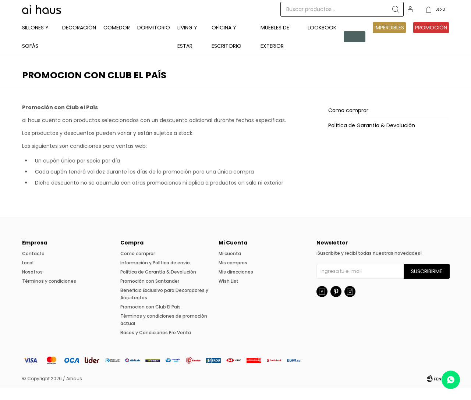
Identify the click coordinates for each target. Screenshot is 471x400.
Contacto (33, 265)
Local (27, 275)
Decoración (79, 39)
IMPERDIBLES (389, 39)
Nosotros (32, 284)
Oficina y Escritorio (226, 49)
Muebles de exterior (275, 49)
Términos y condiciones (49, 293)
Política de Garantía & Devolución (371, 137)
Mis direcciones (236, 284)
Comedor (116, 39)
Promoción (431, 39)
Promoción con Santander (149, 293)
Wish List (228, 293)
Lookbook (322, 39)
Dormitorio (153, 39)
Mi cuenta (230, 265)
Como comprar (348, 122)
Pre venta (353, 49)
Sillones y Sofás (35, 49)
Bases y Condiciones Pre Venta (155, 345)
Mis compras (233, 275)
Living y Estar (187, 49)
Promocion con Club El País (150, 319)
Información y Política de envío (155, 275)
